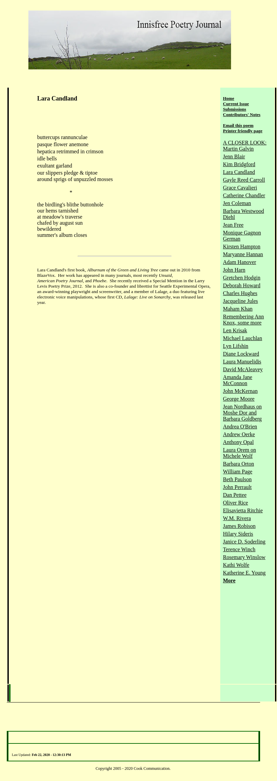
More (229, 580)
